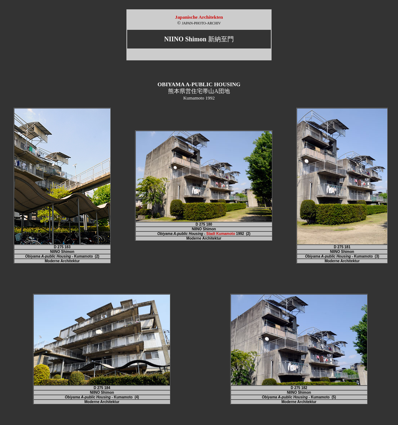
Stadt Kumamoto (220, 234)
